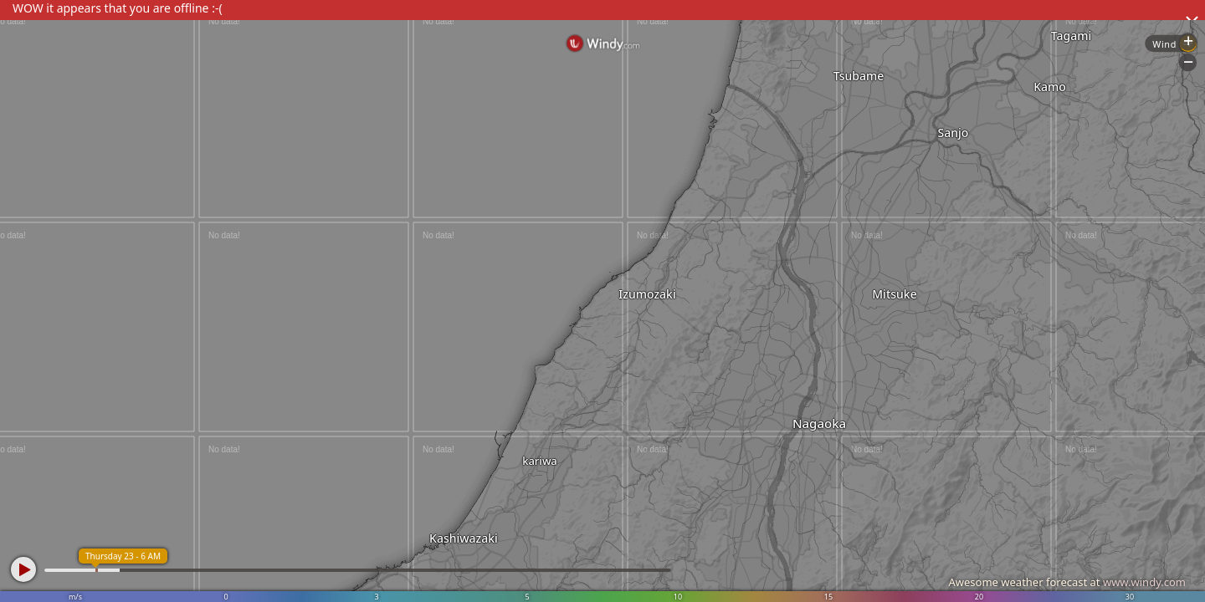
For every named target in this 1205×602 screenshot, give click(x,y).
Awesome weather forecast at (1067, 581)
